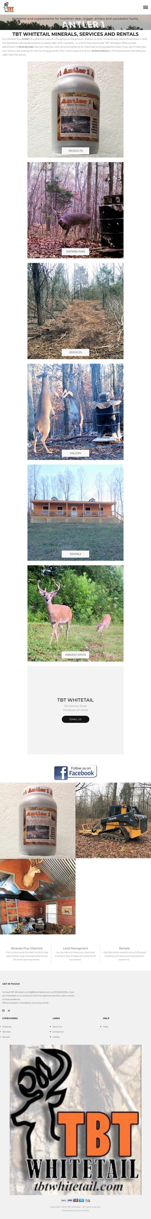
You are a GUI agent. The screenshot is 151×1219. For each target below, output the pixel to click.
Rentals (75, 554)
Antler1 (25, 38)
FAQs (105, 1026)
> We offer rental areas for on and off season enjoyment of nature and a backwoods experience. (124, 956)
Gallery (75, 453)
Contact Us (58, 1031)
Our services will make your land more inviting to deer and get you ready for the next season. (75, 956)
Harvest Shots (75, 654)
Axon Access (83, 1210)
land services (26, 46)
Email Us (75, 719)
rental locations (100, 50)
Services (75, 352)
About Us (57, 1026)
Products (75, 150)
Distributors (75, 251)
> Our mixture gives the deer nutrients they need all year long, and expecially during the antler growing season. (26, 956)
